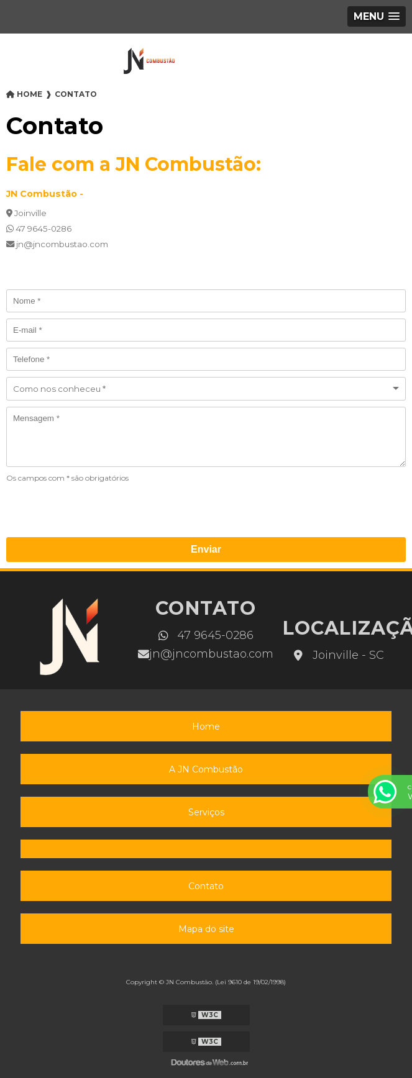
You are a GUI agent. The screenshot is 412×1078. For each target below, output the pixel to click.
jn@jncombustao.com (205, 654)
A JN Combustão (206, 769)
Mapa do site (206, 929)
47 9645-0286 (206, 635)
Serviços (206, 812)
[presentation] (81, 508)
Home (206, 726)
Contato (206, 886)
